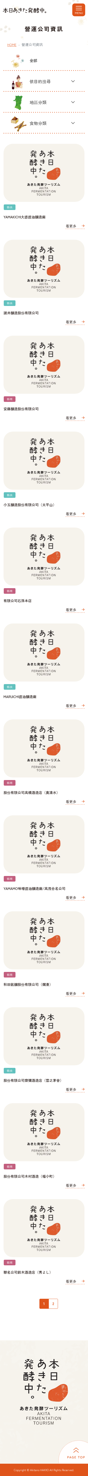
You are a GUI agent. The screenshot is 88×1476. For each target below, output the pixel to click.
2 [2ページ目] (53, 1303)
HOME (11, 44)
